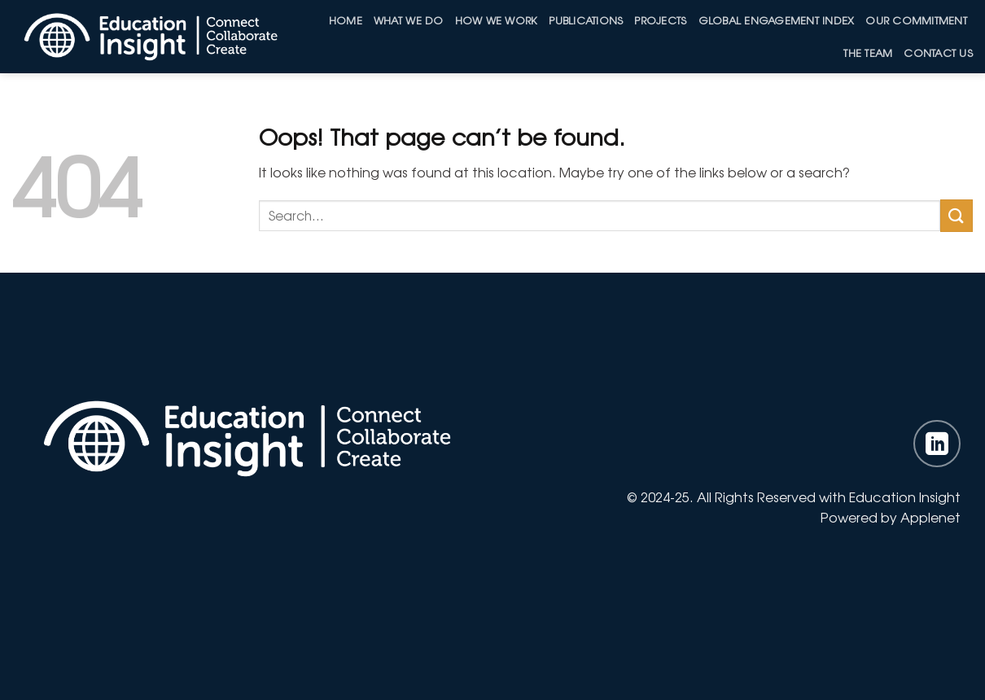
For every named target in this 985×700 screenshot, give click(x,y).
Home (345, 20)
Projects (660, 20)
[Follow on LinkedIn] (937, 443)
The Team (867, 52)
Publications (586, 20)
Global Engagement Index (776, 20)
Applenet (930, 517)
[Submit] (956, 215)
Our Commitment (916, 20)
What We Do (409, 20)
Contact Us (938, 52)
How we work (496, 20)
